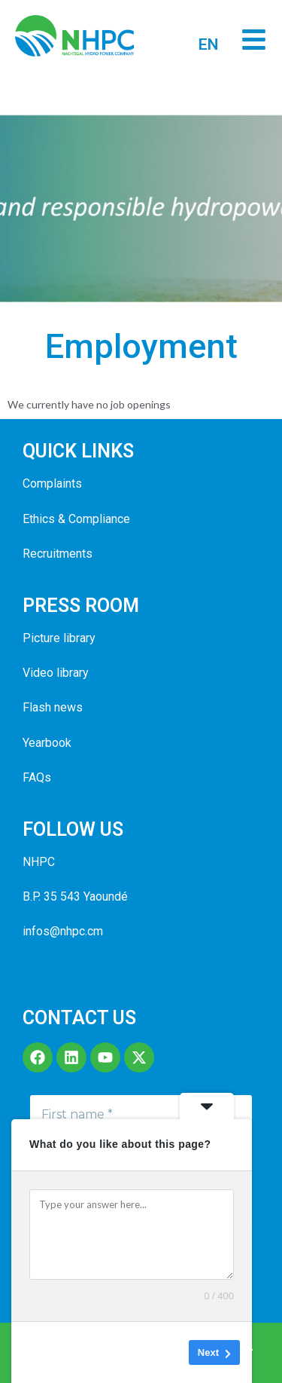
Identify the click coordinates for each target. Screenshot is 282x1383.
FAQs (37, 777)
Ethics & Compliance (76, 519)
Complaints (52, 483)
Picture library (59, 638)
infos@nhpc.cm (63, 931)
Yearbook (47, 743)
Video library (56, 672)
